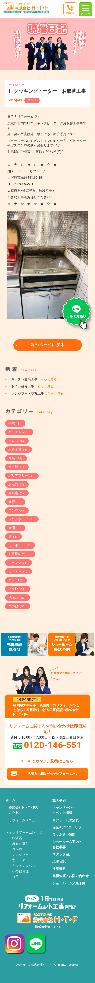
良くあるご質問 (63, 835)
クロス (16, 441)
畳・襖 (16, 467)
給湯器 (16, 484)
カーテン (18, 571)
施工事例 (59, 800)
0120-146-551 (53, 745)
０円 (15, 877)
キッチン (19, 432)
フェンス (18, 563)
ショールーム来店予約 (68, 883)
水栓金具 (18, 449)
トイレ (17, 589)
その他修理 (20, 871)
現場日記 (59, 862)
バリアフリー (21, 475)
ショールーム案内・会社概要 (67, 844)
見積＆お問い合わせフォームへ (52, 774)
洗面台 (17, 597)
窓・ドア (18, 860)
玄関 (15, 528)
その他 (17, 606)
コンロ (31, 100)
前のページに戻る (47, 345)
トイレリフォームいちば (24, 832)
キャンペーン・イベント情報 (63, 810)
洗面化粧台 (20, 843)
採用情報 (59, 869)
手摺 (15, 423)
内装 (16, 458)
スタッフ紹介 (62, 854)
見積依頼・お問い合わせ (70, 876)
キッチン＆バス (23, 866)
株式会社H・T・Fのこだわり (23, 810)
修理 (15, 502)
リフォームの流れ (65, 820)
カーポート (20, 545)
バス (16, 580)
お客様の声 (20, 554)
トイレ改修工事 (32, 386)
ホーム (10, 800)
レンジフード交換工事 (37, 393)
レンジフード (21, 519)
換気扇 (16, 493)
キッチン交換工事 (34, 379)
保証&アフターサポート (70, 827)
